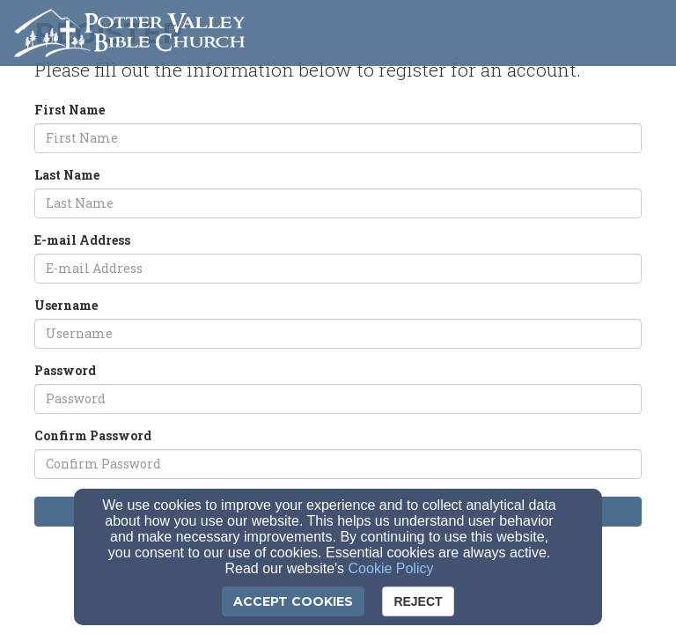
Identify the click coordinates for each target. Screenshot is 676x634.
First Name (69, 109)
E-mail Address (82, 240)
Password (65, 370)
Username (66, 305)
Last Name (66, 174)
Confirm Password (92, 435)
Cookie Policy (391, 568)
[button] (641, 28)
